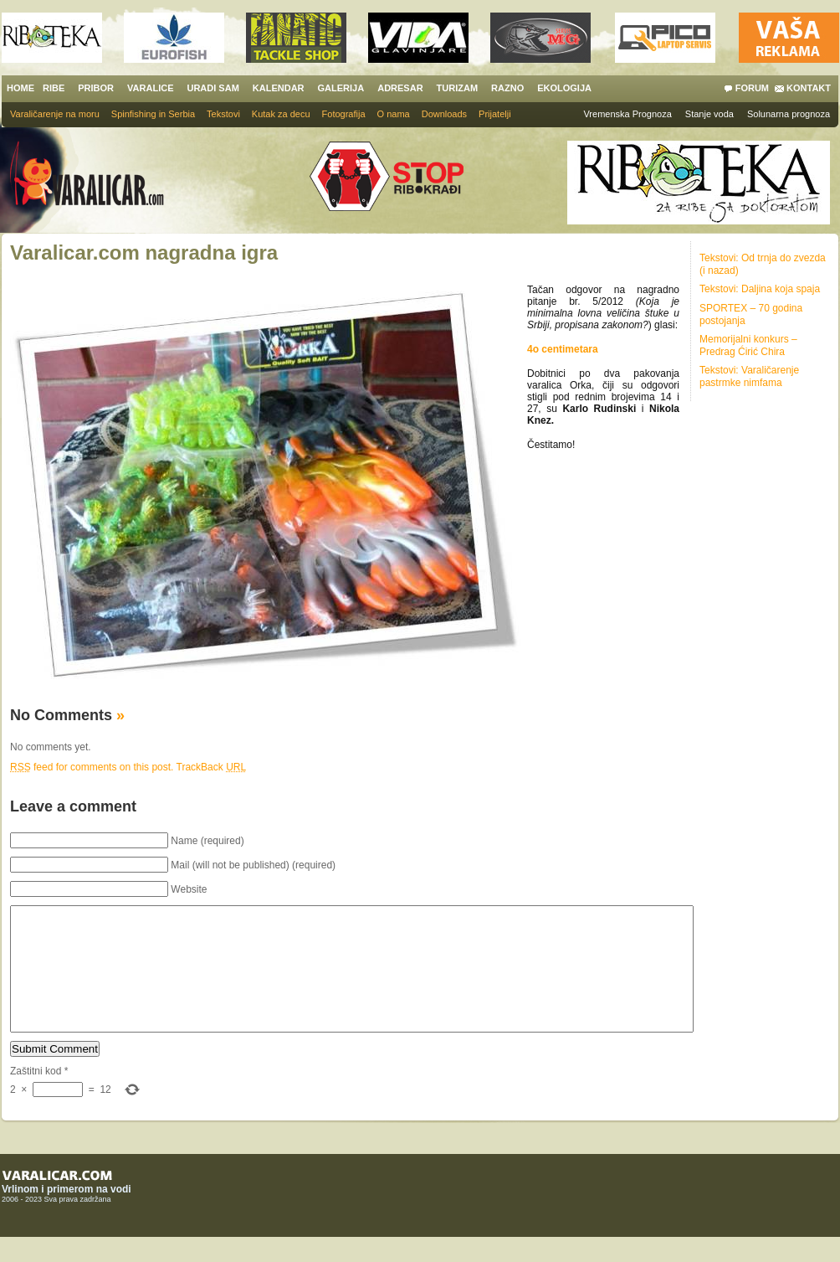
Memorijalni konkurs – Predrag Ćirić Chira (748, 345)
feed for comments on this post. (91, 767)
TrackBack (212, 767)
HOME (20, 88)
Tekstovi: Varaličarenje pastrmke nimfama (749, 376)
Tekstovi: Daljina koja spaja (759, 289)
